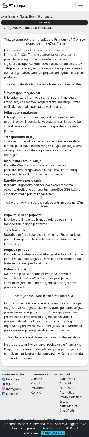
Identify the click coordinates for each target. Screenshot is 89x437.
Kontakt (36, 383)
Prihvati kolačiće (53, 433)
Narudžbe (27, 16)
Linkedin (12, 394)
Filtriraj (44, 22)
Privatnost (38, 388)
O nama (36, 379)
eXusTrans (8, 16)
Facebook (13, 379)
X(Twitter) (12, 384)
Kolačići (36, 392)
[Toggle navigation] (80, 5)
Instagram (13, 389)
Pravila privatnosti (55, 428)
